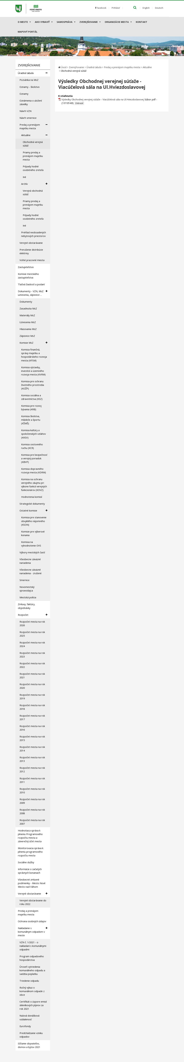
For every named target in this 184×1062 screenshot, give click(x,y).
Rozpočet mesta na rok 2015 (32, 738)
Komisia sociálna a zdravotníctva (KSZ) (31, 397)
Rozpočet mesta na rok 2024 (32, 644)
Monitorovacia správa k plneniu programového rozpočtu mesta (30, 852)
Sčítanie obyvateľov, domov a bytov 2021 (29, 1045)
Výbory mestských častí (32, 552)
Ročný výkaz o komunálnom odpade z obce (32, 991)
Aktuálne (34, 135)
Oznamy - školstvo (30, 86)
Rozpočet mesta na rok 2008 (32, 811)
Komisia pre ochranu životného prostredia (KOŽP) (32, 385)
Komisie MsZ (33, 342)
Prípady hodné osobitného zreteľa (33, 168)
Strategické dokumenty (32, 503)
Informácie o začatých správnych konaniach (30, 871)
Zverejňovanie (88, 21)
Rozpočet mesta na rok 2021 (32, 675)
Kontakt (141, 21)
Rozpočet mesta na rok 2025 (32, 634)
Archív (34, 184)
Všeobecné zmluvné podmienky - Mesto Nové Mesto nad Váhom (31, 883)
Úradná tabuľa (32, 73)
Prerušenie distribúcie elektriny (31, 251)
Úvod (63, 67)
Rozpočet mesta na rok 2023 (32, 654)
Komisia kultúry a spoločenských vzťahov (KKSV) (33, 434)
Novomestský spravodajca (27, 588)
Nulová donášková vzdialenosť (29, 1017)
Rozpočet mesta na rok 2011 (32, 780)
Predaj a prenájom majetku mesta (33, 126)
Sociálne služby (26, 862)
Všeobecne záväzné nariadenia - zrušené (31, 571)
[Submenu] (30, 22)
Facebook (100, 7)
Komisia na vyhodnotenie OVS (31, 543)
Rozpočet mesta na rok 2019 (32, 696)
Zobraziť (79, 103)
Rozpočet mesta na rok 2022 (32, 665)
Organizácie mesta (117, 21)
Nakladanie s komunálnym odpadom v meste (32, 931)
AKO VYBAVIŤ (42, 21)
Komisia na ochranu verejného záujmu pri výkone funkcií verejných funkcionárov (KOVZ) (34, 485)
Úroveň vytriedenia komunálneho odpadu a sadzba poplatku (32, 970)
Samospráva (64, 21)
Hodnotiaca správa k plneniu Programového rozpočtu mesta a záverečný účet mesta (30, 836)
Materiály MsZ (27, 315)
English (146, 7)
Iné (24, 177)
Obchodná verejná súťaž (33, 143)
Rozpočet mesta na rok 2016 (32, 728)
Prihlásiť (116, 7)
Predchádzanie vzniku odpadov (31, 1035)
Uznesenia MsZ (28, 322)
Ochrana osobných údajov (32, 921)
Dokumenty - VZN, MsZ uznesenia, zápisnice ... (32, 293)
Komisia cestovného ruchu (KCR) (32, 446)
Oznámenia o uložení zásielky (31, 102)
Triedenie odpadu (29, 980)
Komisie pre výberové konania (33, 533)
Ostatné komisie (33, 510)
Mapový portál (27, 31)
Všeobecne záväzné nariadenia (30, 561)
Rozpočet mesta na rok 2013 (32, 759)
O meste (23, 21)
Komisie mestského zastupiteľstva (28, 275)
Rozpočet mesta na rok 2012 (32, 769)
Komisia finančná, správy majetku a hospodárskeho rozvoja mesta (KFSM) (34, 355)
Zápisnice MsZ (27, 335)
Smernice (24, 580)
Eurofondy (25, 1026)
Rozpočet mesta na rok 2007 (32, 822)
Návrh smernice (28, 117)
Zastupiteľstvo (26, 267)
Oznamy (24, 93)
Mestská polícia (28, 597)
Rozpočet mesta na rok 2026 (32, 623)
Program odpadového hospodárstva (32, 958)
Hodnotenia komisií (31, 496)
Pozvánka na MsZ (29, 79)
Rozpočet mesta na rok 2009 (32, 801)
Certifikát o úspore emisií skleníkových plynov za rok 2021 (33, 1005)
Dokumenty (26, 301)
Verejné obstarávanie (31, 242)
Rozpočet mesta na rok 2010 (32, 790)
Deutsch (159, 7)
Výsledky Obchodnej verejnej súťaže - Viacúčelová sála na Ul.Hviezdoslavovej (103, 99)
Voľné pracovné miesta (32, 260)
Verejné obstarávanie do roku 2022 (33, 902)
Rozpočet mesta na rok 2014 (32, 748)
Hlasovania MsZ (28, 329)
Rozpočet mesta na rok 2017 (32, 717)
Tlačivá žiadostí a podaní (31, 284)
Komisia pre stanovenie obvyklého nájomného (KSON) (33, 521)
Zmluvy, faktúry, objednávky (26, 606)
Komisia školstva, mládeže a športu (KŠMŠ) (30, 420)
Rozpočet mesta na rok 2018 (32, 707)
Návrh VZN (25, 111)
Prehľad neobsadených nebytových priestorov (33, 234)
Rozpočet (32, 615)
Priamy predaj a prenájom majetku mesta (33, 156)
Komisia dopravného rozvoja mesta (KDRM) (33, 470)
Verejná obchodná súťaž (33, 192)
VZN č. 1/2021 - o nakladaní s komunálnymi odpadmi (33, 946)
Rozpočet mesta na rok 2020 (32, 686)
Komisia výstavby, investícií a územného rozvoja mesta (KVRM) (33, 371)
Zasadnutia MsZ (28, 308)
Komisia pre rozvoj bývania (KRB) (31, 407)
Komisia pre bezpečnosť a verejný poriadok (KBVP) (34, 458)
